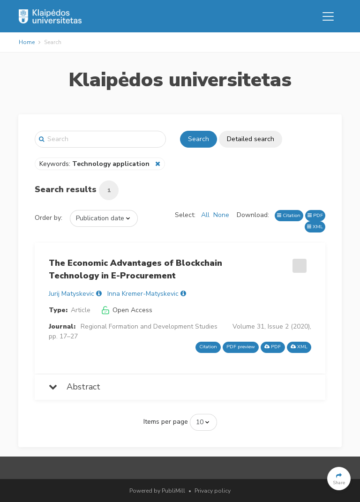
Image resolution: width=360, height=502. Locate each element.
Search (198, 139)
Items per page (165, 421)
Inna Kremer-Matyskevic (143, 293)
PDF (315, 215)
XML (315, 226)
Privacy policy (213, 491)
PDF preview (240, 346)
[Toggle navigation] (328, 16)
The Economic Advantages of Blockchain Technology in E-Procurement (135, 269)
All (205, 214)
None (221, 214)
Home (27, 42)
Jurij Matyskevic (71, 293)
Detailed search (250, 139)
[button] (339, 478)
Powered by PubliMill (157, 491)
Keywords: (95, 163)
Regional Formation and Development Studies (149, 326)
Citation (288, 215)
